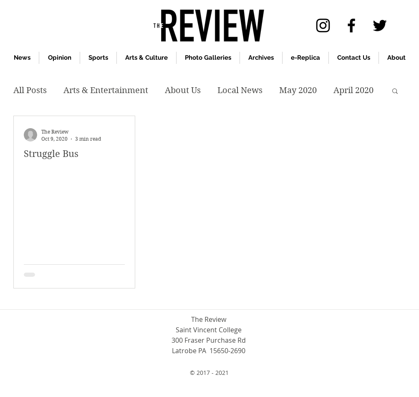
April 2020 (353, 90)
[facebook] (351, 25)
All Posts (30, 90)
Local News (240, 90)
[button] (395, 91)
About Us (183, 90)
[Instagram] (323, 25)
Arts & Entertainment (105, 90)
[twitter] (380, 25)
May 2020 (298, 90)
